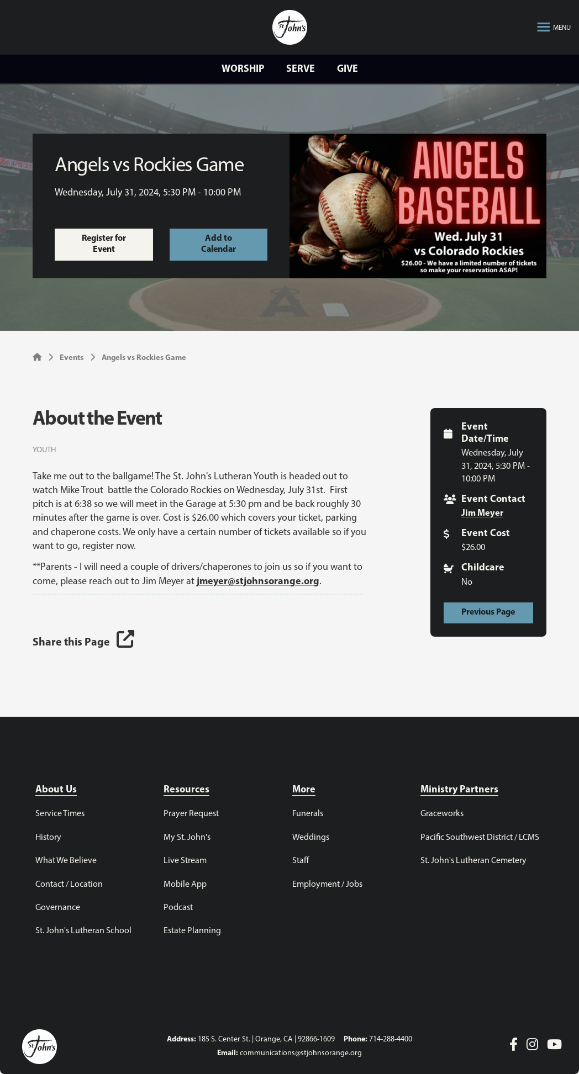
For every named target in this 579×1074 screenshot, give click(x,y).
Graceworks (442, 814)
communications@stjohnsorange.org (301, 1053)
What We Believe (66, 860)
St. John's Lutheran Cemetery (473, 860)
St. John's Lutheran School (83, 931)
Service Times (60, 814)
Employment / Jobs (327, 884)
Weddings (310, 837)
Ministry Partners (459, 790)
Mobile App (185, 884)
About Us (56, 790)
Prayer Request (191, 814)
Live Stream (185, 860)
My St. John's (187, 837)
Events (71, 358)
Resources (186, 790)
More (303, 790)
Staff (300, 860)
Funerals (307, 814)
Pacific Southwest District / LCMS (479, 837)
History (48, 837)
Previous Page (488, 612)
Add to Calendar (218, 244)
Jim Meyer (482, 513)
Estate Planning (192, 931)
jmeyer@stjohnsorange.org (258, 581)
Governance (57, 907)
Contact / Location (69, 884)
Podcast (178, 907)
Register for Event (104, 244)
